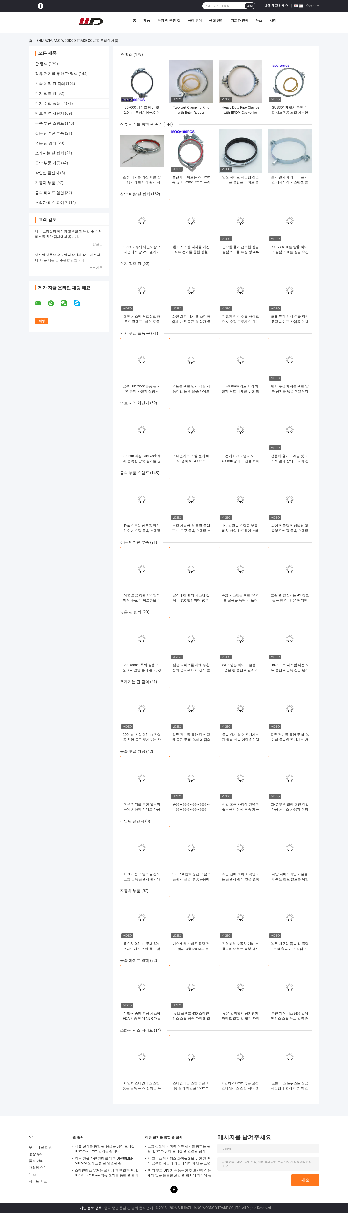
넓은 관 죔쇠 (45, 143)
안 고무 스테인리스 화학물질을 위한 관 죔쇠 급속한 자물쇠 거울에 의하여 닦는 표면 (178, 1160)
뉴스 (259, 20)
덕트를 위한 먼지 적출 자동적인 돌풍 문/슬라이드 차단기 (191, 391)
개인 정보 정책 (91, 1208)
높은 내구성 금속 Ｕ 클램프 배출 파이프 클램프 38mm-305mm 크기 (290, 949)
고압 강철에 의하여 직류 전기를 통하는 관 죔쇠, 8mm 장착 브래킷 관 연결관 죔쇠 (178, 1148)
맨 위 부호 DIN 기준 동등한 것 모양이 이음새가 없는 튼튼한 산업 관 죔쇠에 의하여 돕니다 (179, 1173)
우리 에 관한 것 (168, 20)
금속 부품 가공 (47, 163)
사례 (273, 20)
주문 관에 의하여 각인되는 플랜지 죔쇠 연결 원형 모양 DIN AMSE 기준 (240, 879)
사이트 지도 (38, 1181)
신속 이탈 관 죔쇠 (50, 83)
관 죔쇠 (41, 63)
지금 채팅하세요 (276, 6)
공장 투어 (195, 20)
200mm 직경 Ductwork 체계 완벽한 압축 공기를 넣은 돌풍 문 (142, 461)
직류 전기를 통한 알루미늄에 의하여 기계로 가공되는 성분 (141, 809)
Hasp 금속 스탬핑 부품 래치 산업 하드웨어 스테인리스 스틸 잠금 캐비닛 (240, 531)
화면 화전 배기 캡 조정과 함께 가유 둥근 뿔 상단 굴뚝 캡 (191, 322)
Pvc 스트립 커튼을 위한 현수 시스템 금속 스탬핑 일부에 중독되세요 (141, 531)
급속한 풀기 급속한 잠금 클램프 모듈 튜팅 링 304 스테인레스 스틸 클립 (240, 252)
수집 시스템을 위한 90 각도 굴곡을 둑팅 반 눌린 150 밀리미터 (240, 600)
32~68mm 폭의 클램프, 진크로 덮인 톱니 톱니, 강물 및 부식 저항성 (142, 670)
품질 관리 (216, 20)
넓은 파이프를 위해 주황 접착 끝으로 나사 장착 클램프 (191, 670)
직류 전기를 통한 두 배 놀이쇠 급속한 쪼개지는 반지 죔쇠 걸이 (289, 740)
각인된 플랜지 (47, 173)
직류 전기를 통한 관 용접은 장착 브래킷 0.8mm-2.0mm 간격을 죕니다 (105, 1148)
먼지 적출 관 (45, 93)
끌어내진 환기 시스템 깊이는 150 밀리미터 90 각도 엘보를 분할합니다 (191, 600)
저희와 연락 (239, 20)
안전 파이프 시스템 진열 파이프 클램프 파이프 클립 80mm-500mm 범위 (240, 182)
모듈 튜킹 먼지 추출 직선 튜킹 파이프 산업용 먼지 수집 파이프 (290, 322)
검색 (250, 6)
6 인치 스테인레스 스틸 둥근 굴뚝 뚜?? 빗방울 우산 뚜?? (142, 1088)
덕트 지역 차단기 (49, 113)
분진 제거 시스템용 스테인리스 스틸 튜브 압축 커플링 (290, 1018)
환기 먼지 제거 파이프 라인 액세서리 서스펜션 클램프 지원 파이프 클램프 (290, 182)
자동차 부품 (45, 183)
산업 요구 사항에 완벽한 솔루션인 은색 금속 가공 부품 (240, 809)
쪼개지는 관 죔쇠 (49, 153)
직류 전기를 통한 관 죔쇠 (56, 73)
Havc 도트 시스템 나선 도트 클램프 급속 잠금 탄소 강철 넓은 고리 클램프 (289, 670)
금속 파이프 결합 (49, 192)
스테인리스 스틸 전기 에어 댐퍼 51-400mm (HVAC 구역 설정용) (191, 461)
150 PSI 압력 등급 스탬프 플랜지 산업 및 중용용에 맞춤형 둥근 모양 (191, 879)
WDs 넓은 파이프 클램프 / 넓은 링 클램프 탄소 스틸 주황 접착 (240, 670)
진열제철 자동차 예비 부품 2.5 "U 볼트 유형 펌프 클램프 (240, 949)
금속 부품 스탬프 (49, 123)
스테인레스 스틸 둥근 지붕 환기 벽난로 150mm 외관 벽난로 (191, 1088)
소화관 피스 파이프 (51, 202)
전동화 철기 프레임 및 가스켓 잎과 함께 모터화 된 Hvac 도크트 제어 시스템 (290, 461)
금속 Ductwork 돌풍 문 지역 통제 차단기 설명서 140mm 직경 (142, 391)
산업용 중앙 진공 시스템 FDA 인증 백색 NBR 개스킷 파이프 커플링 (142, 1018)
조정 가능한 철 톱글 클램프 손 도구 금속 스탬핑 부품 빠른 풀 (191, 531)
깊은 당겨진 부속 (49, 133)
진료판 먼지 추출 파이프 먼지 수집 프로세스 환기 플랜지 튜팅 (240, 322)
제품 (146, 20)
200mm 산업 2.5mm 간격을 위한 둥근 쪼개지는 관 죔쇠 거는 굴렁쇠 (142, 740)
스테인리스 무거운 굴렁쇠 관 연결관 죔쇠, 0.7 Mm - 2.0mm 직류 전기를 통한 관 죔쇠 (106, 1172)
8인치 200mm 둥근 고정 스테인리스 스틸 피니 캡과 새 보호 (240, 1088)
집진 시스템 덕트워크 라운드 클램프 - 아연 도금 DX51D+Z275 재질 (141, 322)
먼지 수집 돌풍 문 (50, 103)
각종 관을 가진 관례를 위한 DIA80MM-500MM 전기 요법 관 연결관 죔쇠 (104, 1160)
